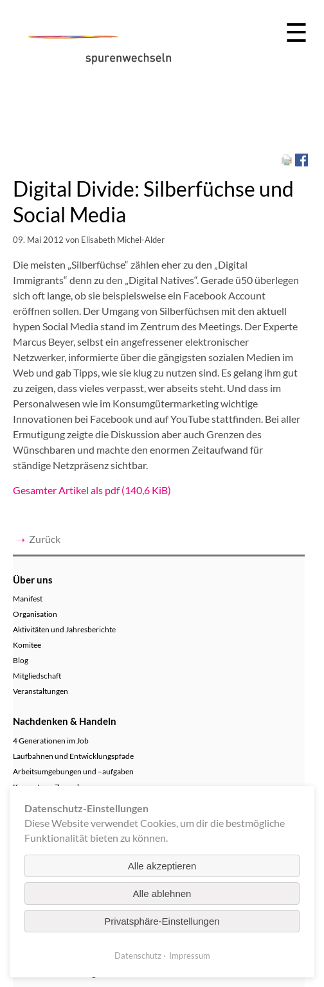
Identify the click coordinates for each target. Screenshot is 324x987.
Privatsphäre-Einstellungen (161, 921)
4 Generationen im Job (51, 740)
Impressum (189, 955)
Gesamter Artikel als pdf (92, 490)
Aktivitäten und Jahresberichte (64, 629)
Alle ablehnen (162, 893)
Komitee (27, 645)
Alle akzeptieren (162, 865)
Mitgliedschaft (37, 675)
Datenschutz (137, 955)
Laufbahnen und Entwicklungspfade (73, 756)
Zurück (44, 539)
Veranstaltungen (40, 691)
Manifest (27, 598)
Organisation (35, 614)
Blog (20, 660)
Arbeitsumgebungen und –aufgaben (73, 771)
